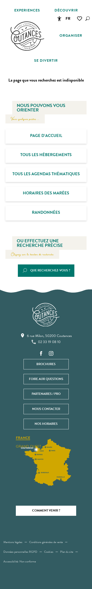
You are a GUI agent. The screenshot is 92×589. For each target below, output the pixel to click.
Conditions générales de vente (46, 542)
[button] (87, 18)
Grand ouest (28, 446)
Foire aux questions (46, 379)
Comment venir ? (46, 510)
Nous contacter (46, 409)
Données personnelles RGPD (20, 552)
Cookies (48, 552)
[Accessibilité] (59, 19)
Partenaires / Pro (46, 393)
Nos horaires (46, 423)
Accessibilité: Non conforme (19, 561)
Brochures (46, 364)
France (23, 438)
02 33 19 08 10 (46, 342)
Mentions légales (12, 542)
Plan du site (66, 552)
